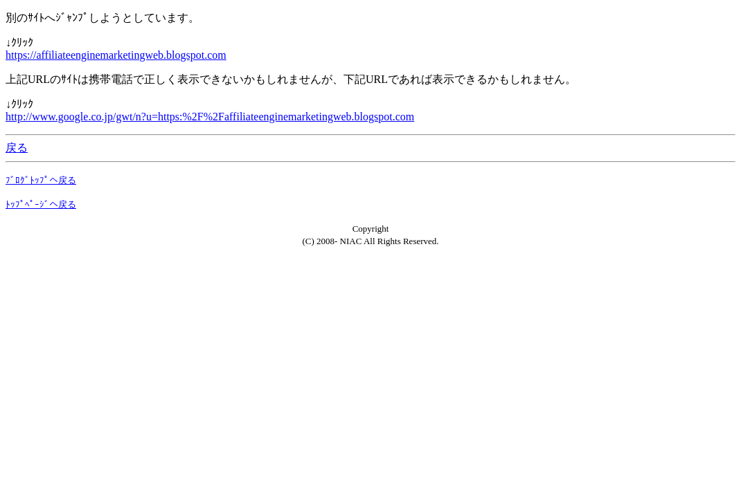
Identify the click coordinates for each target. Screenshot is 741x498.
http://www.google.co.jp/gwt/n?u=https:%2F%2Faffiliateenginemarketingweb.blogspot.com (210, 116)
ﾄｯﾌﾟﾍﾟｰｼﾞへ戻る (41, 204)
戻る (17, 148)
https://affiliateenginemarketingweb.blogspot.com (116, 55)
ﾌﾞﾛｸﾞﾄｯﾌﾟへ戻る (41, 180)
